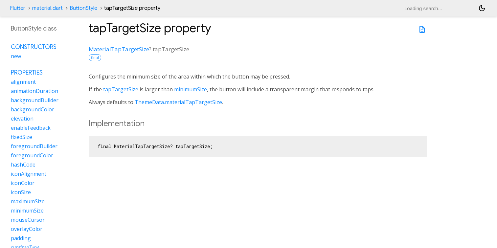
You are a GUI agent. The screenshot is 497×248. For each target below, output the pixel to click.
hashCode (23, 164)
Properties (27, 72)
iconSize (21, 192)
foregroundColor (32, 155)
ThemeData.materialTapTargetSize (178, 102)
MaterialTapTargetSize (119, 49)
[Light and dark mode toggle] (482, 8)
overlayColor (26, 229)
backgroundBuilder (34, 100)
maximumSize (28, 201)
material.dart (47, 8)
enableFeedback (31, 127)
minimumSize (190, 89)
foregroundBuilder (34, 146)
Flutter (17, 8)
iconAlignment (28, 173)
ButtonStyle (83, 8)
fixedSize (21, 137)
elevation (22, 118)
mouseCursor (28, 219)
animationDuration (34, 91)
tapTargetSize (120, 89)
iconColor (22, 183)
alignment (23, 81)
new (16, 56)
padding (21, 238)
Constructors (33, 47)
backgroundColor (32, 109)
